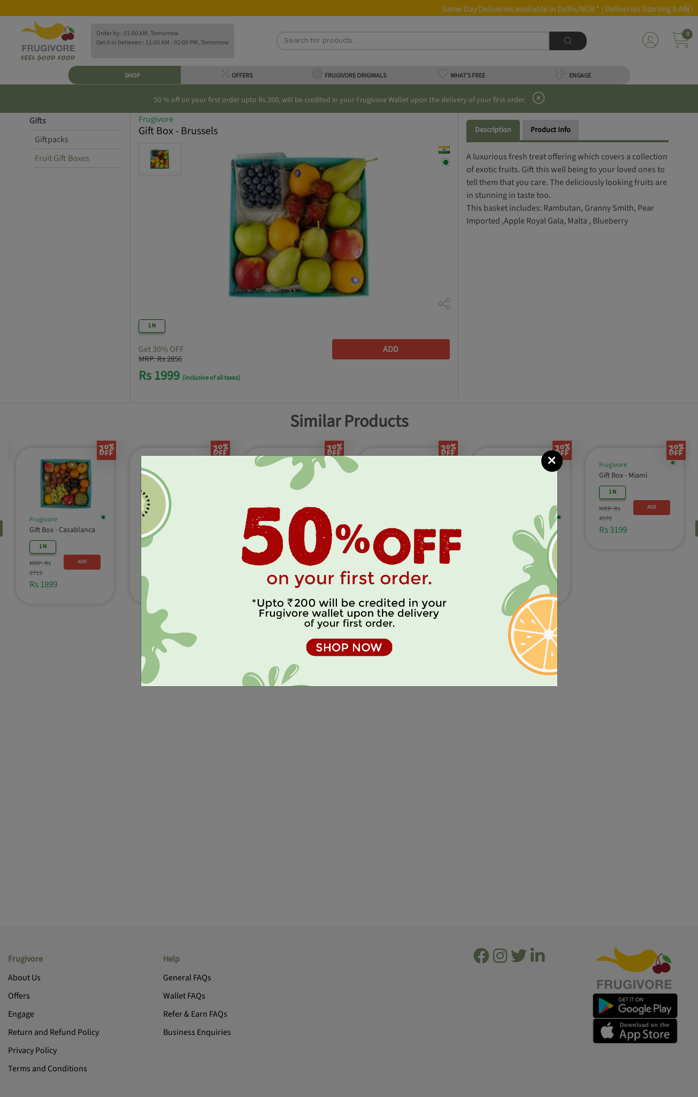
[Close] (552, 461)
